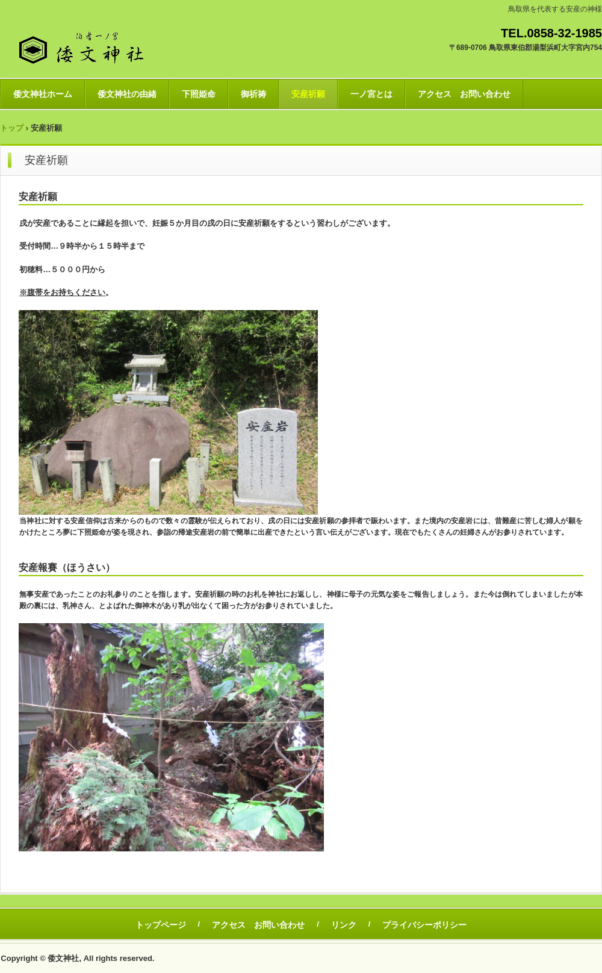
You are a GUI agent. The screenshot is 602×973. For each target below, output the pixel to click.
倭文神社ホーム (42, 94)
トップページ (160, 925)
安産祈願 (308, 94)
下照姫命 (199, 94)
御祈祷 (253, 94)
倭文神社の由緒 (127, 94)
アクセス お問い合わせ (464, 94)
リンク (343, 925)
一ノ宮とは (371, 94)
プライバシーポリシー (424, 925)
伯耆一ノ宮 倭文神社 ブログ (111, 45)
